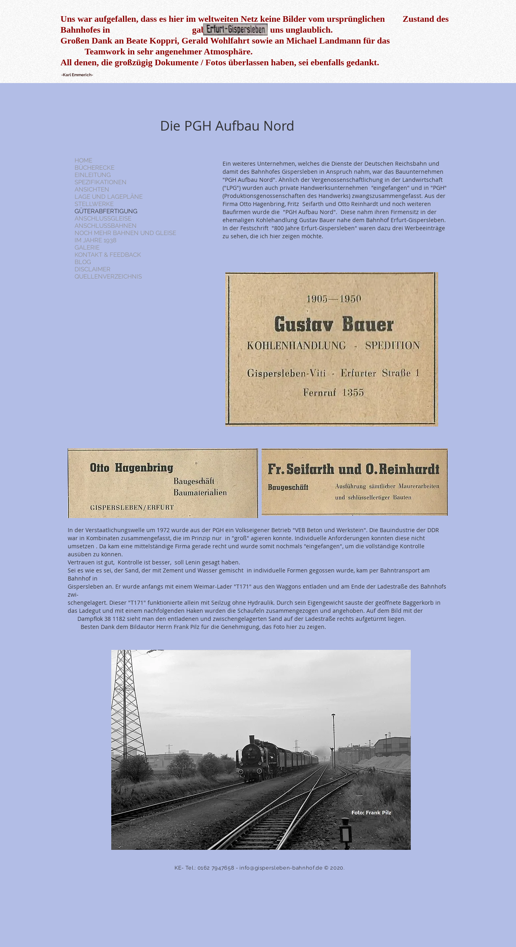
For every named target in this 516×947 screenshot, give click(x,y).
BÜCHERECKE (94, 167)
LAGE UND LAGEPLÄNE (109, 196)
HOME (83, 160)
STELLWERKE (94, 204)
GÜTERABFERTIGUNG (106, 211)
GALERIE (87, 247)
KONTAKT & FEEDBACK (108, 254)
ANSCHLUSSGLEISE (103, 218)
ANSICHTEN (92, 189)
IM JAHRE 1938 (96, 240)
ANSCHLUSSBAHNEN (106, 225)
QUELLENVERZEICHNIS (108, 276)
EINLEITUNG (93, 175)
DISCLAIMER (92, 269)
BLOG (83, 262)
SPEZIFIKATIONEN (101, 182)
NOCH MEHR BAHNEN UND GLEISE (125, 233)
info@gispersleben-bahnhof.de (280, 868)
